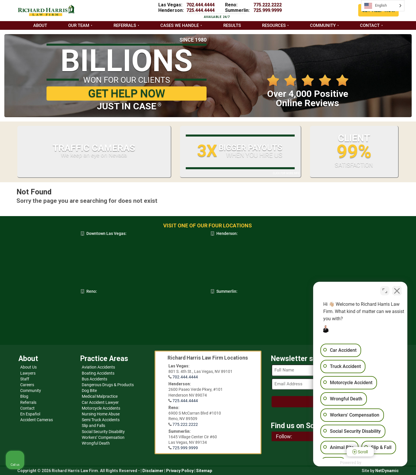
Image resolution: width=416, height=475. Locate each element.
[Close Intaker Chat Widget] (397, 290)
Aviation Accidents (98, 367)
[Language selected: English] (382, 5)
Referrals (125, 25)
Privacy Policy (180, 470)
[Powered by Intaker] (367, 463)
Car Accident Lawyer (100, 402)
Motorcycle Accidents (101, 408)
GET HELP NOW (126, 93)
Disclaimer (153, 470)
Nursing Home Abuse (101, 414)
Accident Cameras (36, 419)
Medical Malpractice (100, 396)
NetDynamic (387, 470)
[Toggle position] (384, 290)
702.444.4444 (200, 5)
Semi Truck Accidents (101, 419)
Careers (27, 384)
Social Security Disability (103, 431)
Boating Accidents (98, 373)
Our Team (78, 25)
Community (323, 25)
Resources (274, 25)
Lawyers (28, 373)
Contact (370, 25)
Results (232, 25)
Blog (24, 396)
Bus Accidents (94, 379)
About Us (28, 367)
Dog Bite (89, 390)
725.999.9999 (267, 10)
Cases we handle (179, 25)
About (40, 25)
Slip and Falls (93, 425)
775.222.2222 (267, 5)
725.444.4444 (200, 10)
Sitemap (204, 470)
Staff (24, 379)
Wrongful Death (96, 443)
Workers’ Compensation (103, 437)
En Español (30, 414)
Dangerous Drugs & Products (108, 384)
